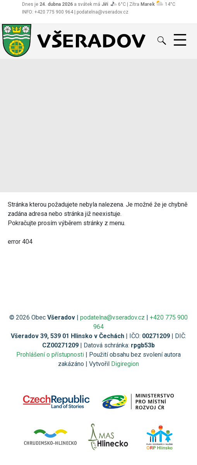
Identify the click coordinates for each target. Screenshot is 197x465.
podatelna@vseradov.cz (112, 317)
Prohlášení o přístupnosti (50, 354)
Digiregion (125, 364)
